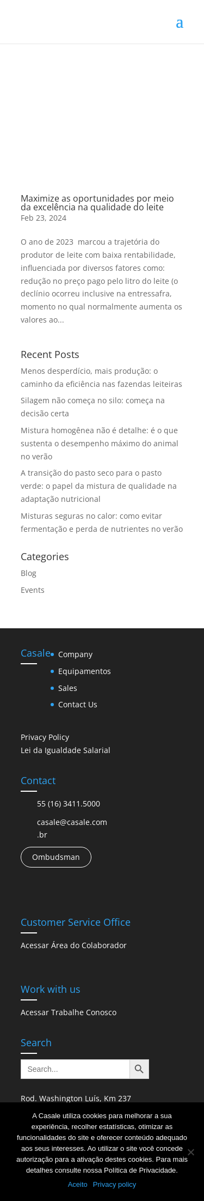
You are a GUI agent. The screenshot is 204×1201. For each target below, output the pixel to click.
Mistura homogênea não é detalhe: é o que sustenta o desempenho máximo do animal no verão (99, 443)
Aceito (78, 1184)
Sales (67, 688)
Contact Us (77, 704)
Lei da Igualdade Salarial (65, 750)
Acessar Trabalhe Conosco (68, 1012)
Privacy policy (114, 1184)
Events (33, 590)
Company (75, 654)
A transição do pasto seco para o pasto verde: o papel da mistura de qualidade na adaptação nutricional (99, 486)
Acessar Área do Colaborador (74, 945)
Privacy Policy (45, 737)
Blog (28, 573)
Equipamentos (84, 671)
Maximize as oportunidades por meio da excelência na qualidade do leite (97, 202)
